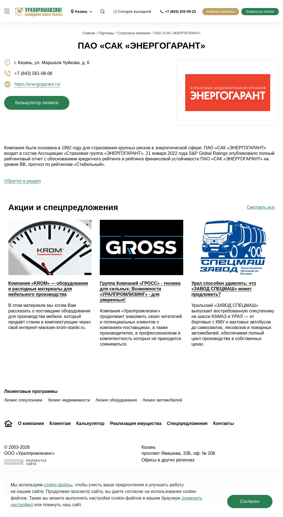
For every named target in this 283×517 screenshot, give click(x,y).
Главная (88, 33)
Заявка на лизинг (260, 11)
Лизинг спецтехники (23, 400)
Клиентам (60, 423)
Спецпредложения (187, 423)
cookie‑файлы (58, 484)
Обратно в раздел (22, 181)
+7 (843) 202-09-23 (180, 11)
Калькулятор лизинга (36, 102)
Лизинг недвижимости (69, 400)
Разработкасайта (25, 462)
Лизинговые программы (30, 391)
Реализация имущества (135, 423)
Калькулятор (90, 423)
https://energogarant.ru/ (37, 84)
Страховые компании (134, 33)
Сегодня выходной (134, 11)
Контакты (223, 423)
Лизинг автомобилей (162, 400)
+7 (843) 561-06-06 (33, 73)
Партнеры (106, 33)
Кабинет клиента (221, 11)
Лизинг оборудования (116, 400)
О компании (31, 423)
